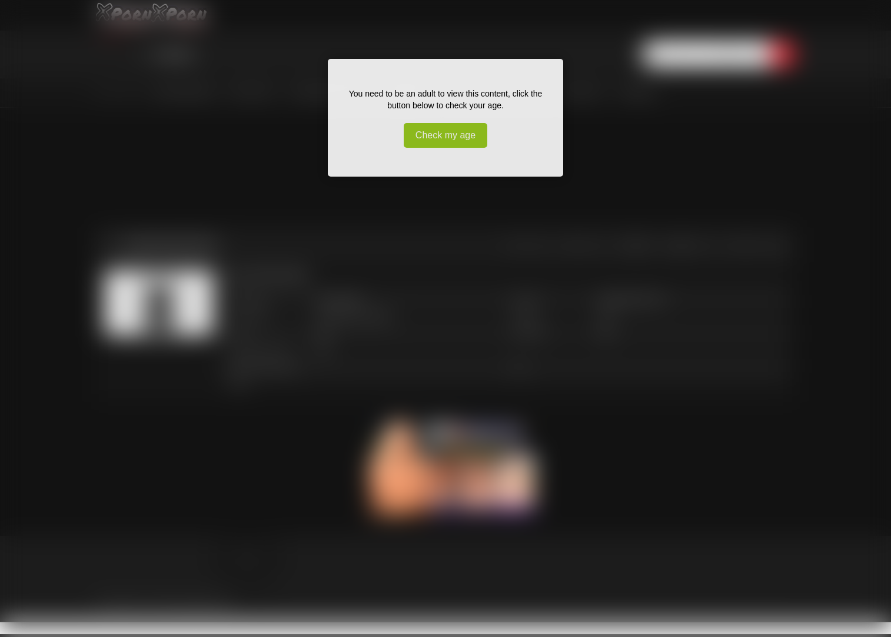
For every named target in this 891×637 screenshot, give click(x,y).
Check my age (445, 135)
